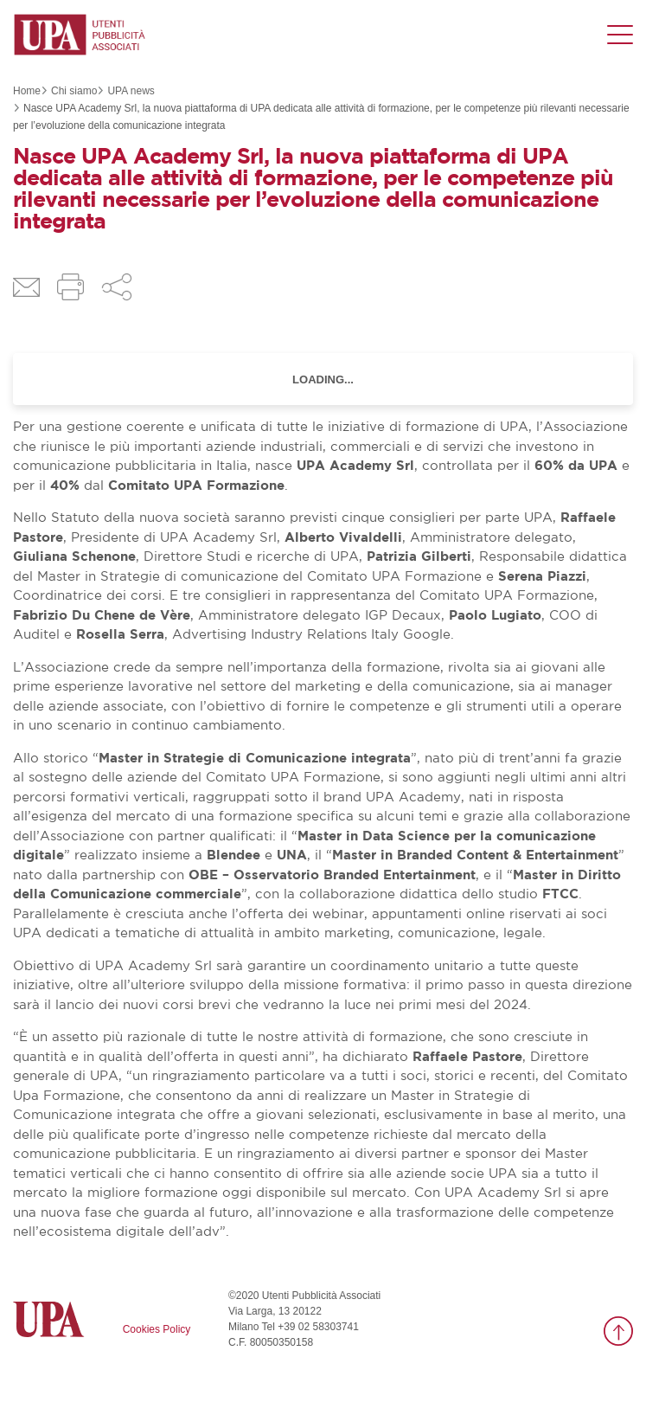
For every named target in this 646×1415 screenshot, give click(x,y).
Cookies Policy (157, 1329)
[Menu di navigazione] (620, 34)
